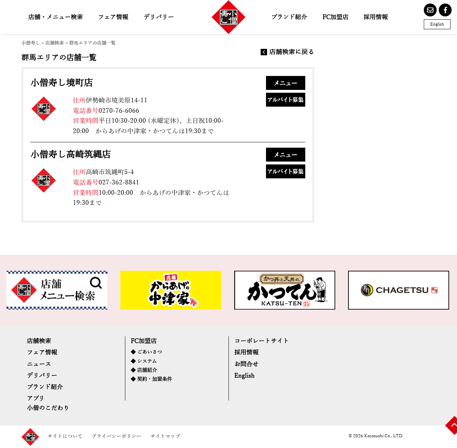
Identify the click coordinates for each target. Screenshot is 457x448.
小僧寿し (30, 43)
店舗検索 (54, 43)
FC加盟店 (335, 17)
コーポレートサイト (261, 341)
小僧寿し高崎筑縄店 (70, 155)
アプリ (36, 398)
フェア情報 (113, 17)
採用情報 (375, 17)
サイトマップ (165, 436)
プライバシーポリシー (116, 436)
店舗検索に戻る (291, 52)
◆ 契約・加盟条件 (151, 379)
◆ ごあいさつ (146, 352)
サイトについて (64, 436)
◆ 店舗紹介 (144, 370)
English (437, 24)
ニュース (39, 364)
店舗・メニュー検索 (55, 17)
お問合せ (246, 364)
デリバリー (159, 17)
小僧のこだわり (48, 408)
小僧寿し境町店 (61, 83)
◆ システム (144, 361)
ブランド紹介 (289, 17)
